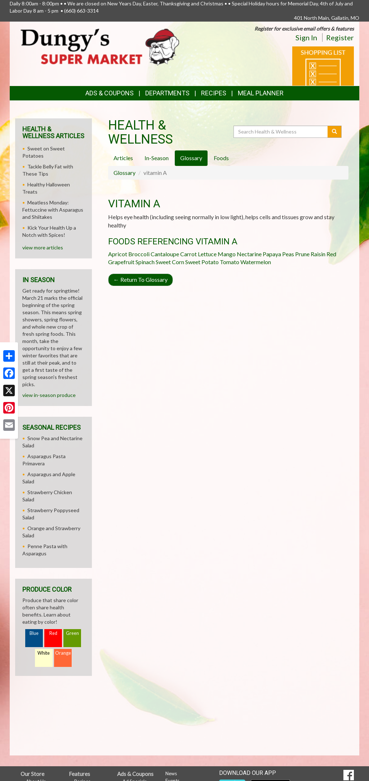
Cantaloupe (165, 253)
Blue (34, 633)
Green (72, 633)
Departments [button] (167, 93)
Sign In (306, 37)
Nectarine (249, 253)
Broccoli (139, 253)
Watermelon (255, 261)
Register (340, 37)
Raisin (318, 253)
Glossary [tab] (191, 157)
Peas (288, 253)
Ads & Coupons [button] (109, 93)
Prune (302, 253)
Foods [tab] (221, 157)
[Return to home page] (100, 47)
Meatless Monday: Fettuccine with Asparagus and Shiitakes (52, 209)
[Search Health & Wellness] (281, 132)
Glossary (124, 172)
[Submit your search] (335, 132)
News (171, 773)
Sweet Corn (170, 261)
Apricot (117, 253)
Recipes (213, 93)
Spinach (145, 261)
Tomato (229, 261)
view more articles (42, 247)
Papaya (272, 253)
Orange (63, 653)
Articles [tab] (123, 157)
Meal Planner (261, 93)
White (43, 653)
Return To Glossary (141, 279)
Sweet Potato (202, 261)
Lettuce (207, 253)
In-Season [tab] (157, 157)
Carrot (188, 253)
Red (53, 633)
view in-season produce (49, 395)
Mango (227, 253)
